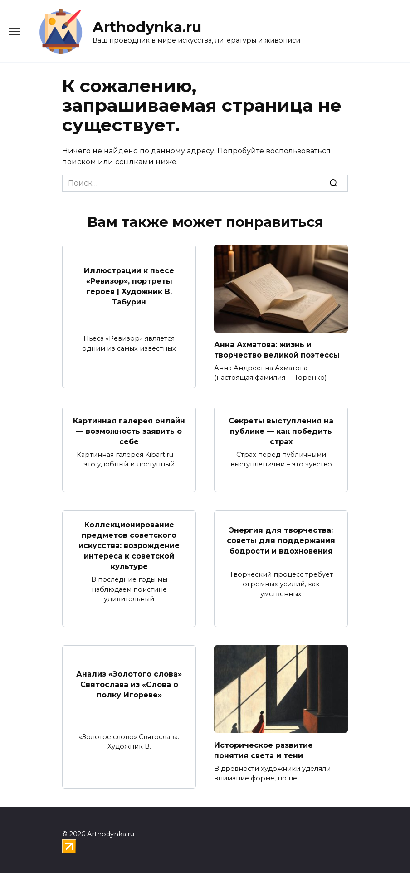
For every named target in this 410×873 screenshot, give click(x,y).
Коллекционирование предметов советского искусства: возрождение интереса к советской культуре (129, 544)
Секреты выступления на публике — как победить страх (281, 430)
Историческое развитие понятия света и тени (263, 747)
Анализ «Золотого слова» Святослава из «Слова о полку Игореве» (129, 681)
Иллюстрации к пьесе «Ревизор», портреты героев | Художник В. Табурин (129, 285)
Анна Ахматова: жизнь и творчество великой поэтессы (277, 349)
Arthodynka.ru (147, 27)
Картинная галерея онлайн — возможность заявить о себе (129, 430)
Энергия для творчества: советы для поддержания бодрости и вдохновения (281, 538)
